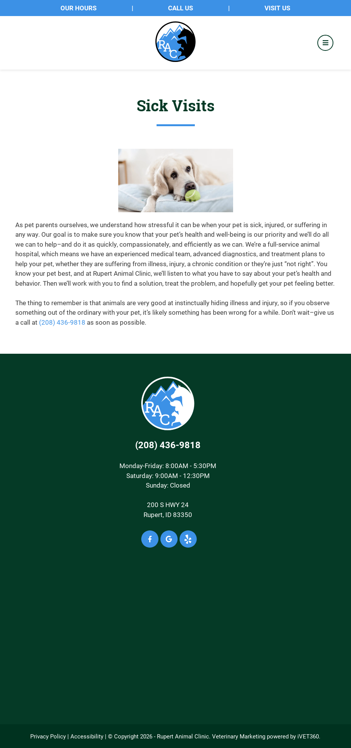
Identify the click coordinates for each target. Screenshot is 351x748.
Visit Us (277, 7)
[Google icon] (169, 539)
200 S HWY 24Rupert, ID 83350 (168, 509)
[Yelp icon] (188, 539)
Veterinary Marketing (238, 736)
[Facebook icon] (149, 539)
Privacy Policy (48, 736)
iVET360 (308, 736)
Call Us (180, 7)
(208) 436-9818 (62, 322)
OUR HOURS (78, 7)
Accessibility (86, 736)
